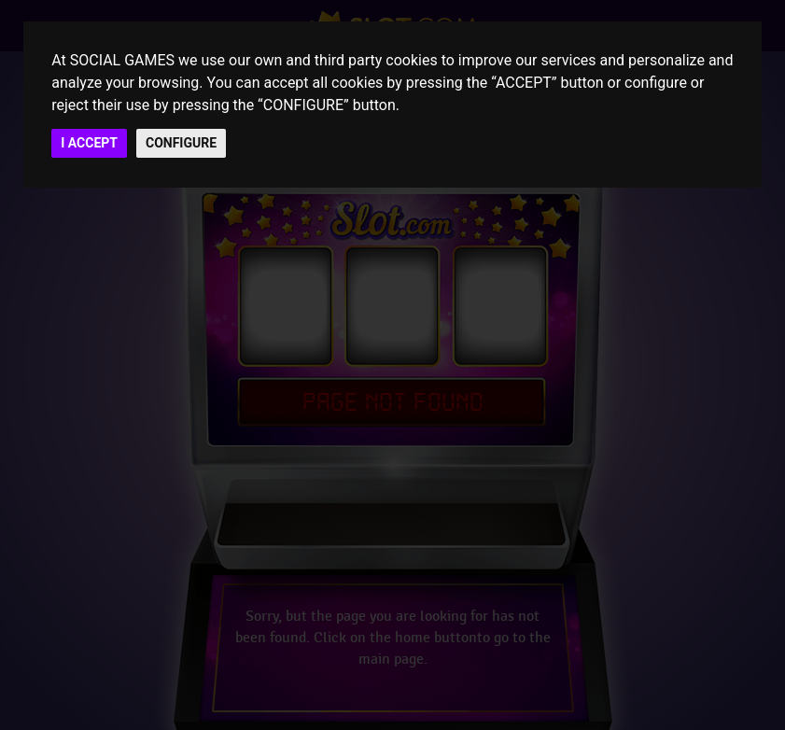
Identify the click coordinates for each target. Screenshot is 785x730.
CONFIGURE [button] (181, 142)
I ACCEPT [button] (89, 142)
